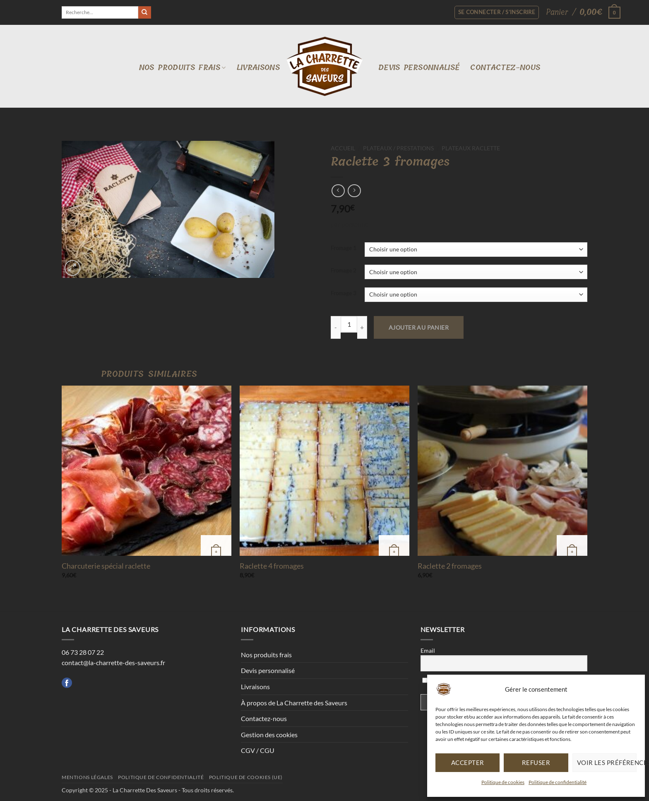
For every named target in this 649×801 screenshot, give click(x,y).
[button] (580, 12)
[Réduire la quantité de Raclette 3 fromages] (336, 327)
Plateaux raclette (471, 148)
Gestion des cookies (269, 734)
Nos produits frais (182, 68)
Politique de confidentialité (558, 782)
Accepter (467, 762)
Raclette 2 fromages (450, 565)
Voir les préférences (607, 762)
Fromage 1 (343, 248)
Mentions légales (87, 777)
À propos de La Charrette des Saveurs (294, 703)
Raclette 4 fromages (272, 565)
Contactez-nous (505, 68)
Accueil (343, 148)
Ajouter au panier (419, 327)
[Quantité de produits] (349, 324)
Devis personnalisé (418, 68)
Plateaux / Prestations (398, 148)
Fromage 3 (343, 294)
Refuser (536, 762)
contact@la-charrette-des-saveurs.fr (113, 662)
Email (428, 650)
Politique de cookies (502, 782)
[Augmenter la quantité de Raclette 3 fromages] (362, 327)
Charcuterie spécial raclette (106, 565)
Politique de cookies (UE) (246, 777)
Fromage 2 (343, 271)
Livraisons (258, 68)
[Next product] (338, 190)
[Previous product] (354, 190)
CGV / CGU (257, 750)
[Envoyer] (144, 12)
